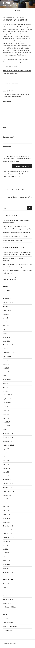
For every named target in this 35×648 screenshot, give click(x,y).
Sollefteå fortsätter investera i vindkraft (15, 236)
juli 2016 (5, 360)
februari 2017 (7, 337)
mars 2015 (6, 422)
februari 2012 (7, 564)
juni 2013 (5, 503)
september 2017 (8, 310)
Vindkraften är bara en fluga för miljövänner (16, 233)
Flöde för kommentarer (10, 626)
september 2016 (8, 353)
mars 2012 (6, 561)
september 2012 (8, 537)
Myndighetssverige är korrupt (12, 240)
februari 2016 (7, 379)
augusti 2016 (7, 356)
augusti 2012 (7, 541)
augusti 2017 (7, 314)
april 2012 (6, 557)
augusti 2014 (7, 449)
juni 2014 (6, 457)
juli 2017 (5, 318)
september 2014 (8, 445)
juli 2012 (5, 545)
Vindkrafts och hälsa (9, 607)
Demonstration (7, 584)
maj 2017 (6, 325)
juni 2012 (5, 549)
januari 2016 (7, 383)
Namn (5, 127)
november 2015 (8, 391)
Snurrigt (9, 2)
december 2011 (8, 572)
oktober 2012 (7, 534)
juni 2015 (6, 410)
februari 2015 (7, 426)
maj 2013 (6, 507)
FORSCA (5, 588)
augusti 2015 (7, 403)
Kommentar (7, 101)
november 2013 (8, 483)
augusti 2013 (7, 495)
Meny (17, 10)
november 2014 (8, 437)
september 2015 (8, 399)
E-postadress (8, 137)
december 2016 (8, 345)
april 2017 (6, 329)
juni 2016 (6, 364)
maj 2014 (6, 460)
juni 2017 (5, 322)
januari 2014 (7, 476)
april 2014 (6, 464)
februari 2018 (7, 291)
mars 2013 (6, 514)
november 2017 (8, 302)
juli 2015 (5, 406)
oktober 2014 (7, 441)
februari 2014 (7, 472)
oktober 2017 (7, 306)
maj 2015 (6, 414)
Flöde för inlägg (8, 623)
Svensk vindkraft (12, 83)
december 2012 (8, 526)
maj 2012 (6, 553)
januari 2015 (7, 429)
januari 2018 (7, 295)
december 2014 (8, 433)
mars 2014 (6, 468)
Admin (21, 17)
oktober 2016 (7, 349)
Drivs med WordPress (10, 643)
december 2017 (8, 299)
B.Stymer (6, 264)
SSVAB (5, 595)
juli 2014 (5, 453)
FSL (4, 592)
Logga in (5, 619)
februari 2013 (7, 518)
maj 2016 (6, 368)
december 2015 (8, 387)
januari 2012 (6, 568)
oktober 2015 (7, 395)
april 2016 (6, 372)
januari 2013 (6, 522)
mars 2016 (6, 376)
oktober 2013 (7, 487)
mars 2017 (6, 333)
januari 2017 (6, 341)
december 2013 (8, 480)
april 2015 (6, 418)
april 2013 (6, 510)
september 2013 (8, 491)
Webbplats (7, 147)
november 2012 (8, 530)
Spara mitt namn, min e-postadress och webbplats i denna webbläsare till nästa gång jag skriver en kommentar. (17, 159)
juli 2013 (5, 499)
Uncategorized (7, 603)
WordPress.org (8, 630)
